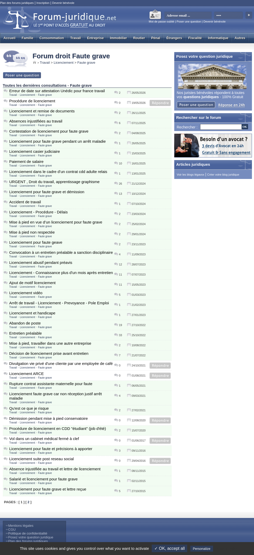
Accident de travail (25, 202)
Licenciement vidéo (25, 293)
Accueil (10, 38)
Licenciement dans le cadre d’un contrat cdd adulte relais (58, 171)
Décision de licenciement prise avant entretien (49, 353)
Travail (75, 38)
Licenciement (64, 62)
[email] (188, 15)
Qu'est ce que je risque (29, 408)
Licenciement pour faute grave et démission (46, 192)
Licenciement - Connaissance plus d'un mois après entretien (61, 272)
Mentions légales (21, 526)
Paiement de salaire (26, 161)
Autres (240, 38)
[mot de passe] (228, 15)
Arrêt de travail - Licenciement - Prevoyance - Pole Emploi (59, 303)
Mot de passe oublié (161, 21)
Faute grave (86, 62)
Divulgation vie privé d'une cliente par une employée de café (61, 363)
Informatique (218, 38)
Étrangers (174, 38)
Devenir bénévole (63, 2)
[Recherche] (221, 127)
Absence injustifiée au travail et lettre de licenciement (55, 469)
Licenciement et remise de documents (42, 111)
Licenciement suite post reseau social (41, 459)
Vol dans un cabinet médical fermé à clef (44, 438)
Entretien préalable (25, 333)
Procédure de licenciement (32, 101)
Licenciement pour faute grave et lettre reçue (47, 489)
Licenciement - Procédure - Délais (38, 212)
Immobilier (118, 38)
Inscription (43, 2)
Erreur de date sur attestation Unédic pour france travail (57, 91)
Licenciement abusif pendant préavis (40, 262)
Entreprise (95, 38)
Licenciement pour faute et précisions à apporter (50, 448)
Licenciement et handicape (32, 313)
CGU (12, 529)
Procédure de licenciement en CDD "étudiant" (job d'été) (57, 428)
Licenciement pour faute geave (35, 242)
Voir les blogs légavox (190, 174)
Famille (27, 38)
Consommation (52, 38)
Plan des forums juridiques (17, 2)
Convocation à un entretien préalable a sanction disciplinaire (61, 252)
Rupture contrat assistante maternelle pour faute (50, 383)
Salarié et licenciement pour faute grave (43, 479)
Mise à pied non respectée (32, 232)
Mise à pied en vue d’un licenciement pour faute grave (55, 222)
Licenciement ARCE (26, 373)
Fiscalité (195, 38)
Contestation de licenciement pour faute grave (49, 131)
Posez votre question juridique (30, 537)
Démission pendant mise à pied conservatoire (48, 418)
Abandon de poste (25, 323)
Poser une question (189, 21)
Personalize (202, 549)
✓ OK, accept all (169, 548)
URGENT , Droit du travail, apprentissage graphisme (54, 181)
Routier (139, 38)
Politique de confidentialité (27, 533)
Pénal (155, 38)
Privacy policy (227, 548)
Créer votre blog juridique (223, 174)
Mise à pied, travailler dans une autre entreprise (50, 343)
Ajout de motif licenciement (32, 282)
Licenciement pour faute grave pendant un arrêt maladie (57, 141)
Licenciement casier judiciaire (34, 151)
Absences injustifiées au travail (35, 121)
